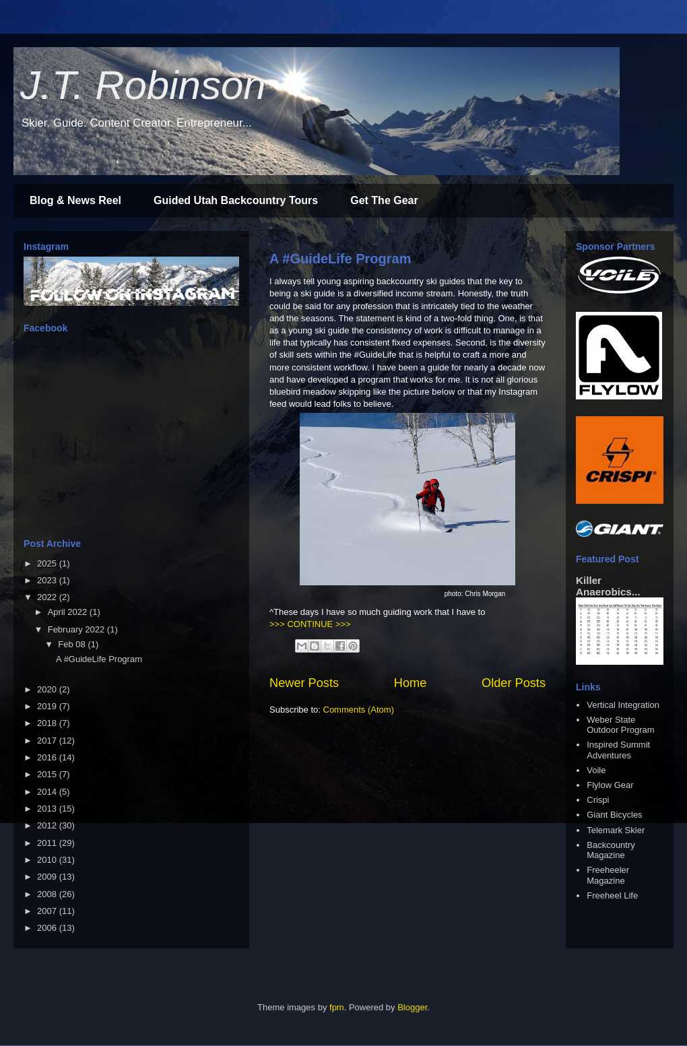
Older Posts (514, 683)
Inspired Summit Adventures (618, 750)
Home (410, 683)
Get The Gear (384, 200)
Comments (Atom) (358, 710)
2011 (48, 843)
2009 (48, 877)
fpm (336, 1007)
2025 (48, 563)
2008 (48, 894)
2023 (48, 580)
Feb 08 (73, 644)
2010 (48, 860)
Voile (596, 770)
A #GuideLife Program (340, 258)
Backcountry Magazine (611, 850)
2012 (48, 825)
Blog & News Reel (75, 200)
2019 (48, 706)
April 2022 (69, 612)
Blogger (412, 1007)
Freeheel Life (612, 895)
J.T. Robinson (143, 85)
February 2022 (77, 629)
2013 (48, 809)
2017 (48, 741)
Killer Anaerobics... (608, 586)
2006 (48, 928)
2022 (48, 597)
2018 (48, 723)
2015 (48, 774)
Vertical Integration (623, 705)
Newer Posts (304, 683)
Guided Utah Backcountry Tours (236, 200)
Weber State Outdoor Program (620, 725)
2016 (48, 757)
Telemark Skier (616, 830)
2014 (48, 792)
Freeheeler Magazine (608, 875)
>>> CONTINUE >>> (310, 624)
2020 (48, 689)
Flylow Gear (610, 785)
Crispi (598, 800)
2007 (48, 911)
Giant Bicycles (614, 815)
